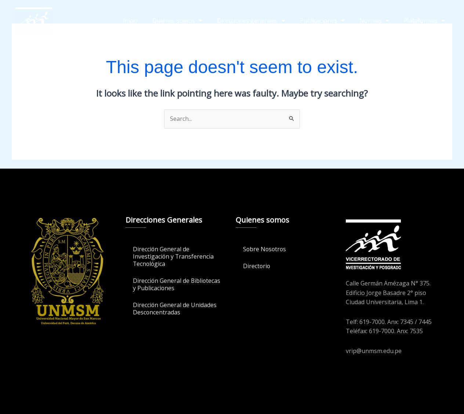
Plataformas (424, 20)
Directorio (257, 266)
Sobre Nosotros (265, 249)
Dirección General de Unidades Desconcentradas (175, 308)
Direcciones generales (251, 20)
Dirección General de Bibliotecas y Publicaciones (169, 284)
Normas (374, 20)
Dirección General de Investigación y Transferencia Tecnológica (173, 256)
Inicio (130, 21)
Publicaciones (322, 20)
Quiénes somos (177, 20)
